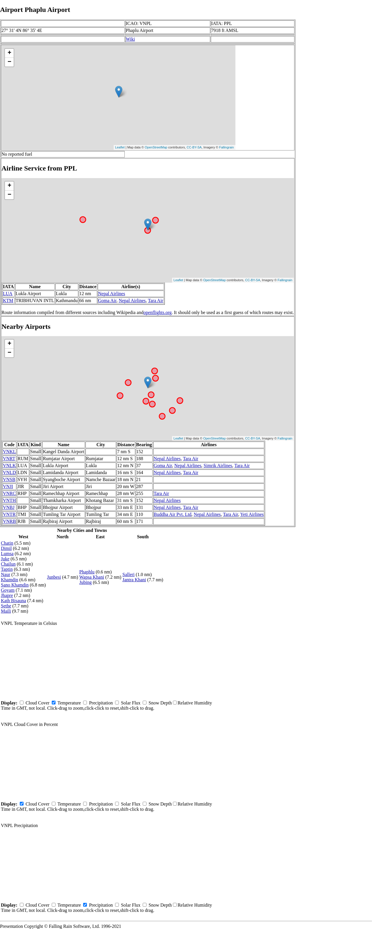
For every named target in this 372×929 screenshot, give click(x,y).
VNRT (9, 458)
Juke (5, 558)
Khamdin (9, 579)
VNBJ (9, 507)
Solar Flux (130, 702)
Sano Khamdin (15, 584)
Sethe (6, 605)
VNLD (9, 472)
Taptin (7, 569)
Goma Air (107, 300)
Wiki (130, 39)
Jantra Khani (134, 579)
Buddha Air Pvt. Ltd (173, 514)
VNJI (8, 486)
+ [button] (9, 53)
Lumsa (7, 553)
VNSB (9, 479)
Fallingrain (226, 147)
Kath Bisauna (13, 600)
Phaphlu (86, 571)
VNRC (9, 493)
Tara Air (155, 300)
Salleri (128, 574)
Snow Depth (160, 702)
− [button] (9, 62)
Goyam (8, 590)
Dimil (6, 548)
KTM (8, 300)
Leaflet (120, 147)
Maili (6, 611)
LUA (7, 293)
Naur (5, 574)
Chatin (7, 543)
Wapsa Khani (91, 577)
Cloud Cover (37, 702)
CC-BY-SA (194, 147)
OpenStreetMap (156, 147)
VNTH (9, 500)
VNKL (9, 451)
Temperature (69, 702)
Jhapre (7, 595)
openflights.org (157, 312)
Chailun (8, 564)
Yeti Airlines (252, 514)
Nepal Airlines (111, 293)
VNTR (9, 514)
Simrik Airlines (218, 465)
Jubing (85, 582)
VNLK (9, 465)
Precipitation (101, 702)
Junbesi (54, 577)
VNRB (9, 521)
